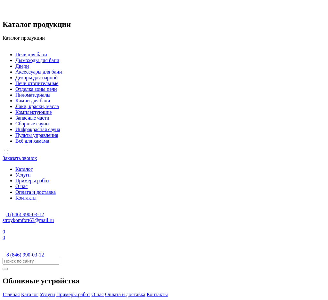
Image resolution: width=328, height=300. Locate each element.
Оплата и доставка (35, 192)
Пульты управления (36, 135)
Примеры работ (32, 180)
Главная (11, 294)
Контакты (26, 198)
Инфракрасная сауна (37, 129)
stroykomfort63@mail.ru (28, 220)
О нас (21, 186)
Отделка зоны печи (36, 89)
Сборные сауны (32, 123)
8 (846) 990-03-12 (25, 214)
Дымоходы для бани (37, 60)
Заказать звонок (20, 158)
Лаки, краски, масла (37, 106)
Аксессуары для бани (38, 72)
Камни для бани (32, 100)
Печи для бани (31, 54)
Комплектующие (33, 112)
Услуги (23, 175)
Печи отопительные (36, 83)
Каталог (24, 169)
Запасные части (32, 118)
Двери (22, 66)
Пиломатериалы (32, 95)
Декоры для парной (36, 77)
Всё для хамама (32, 141)
